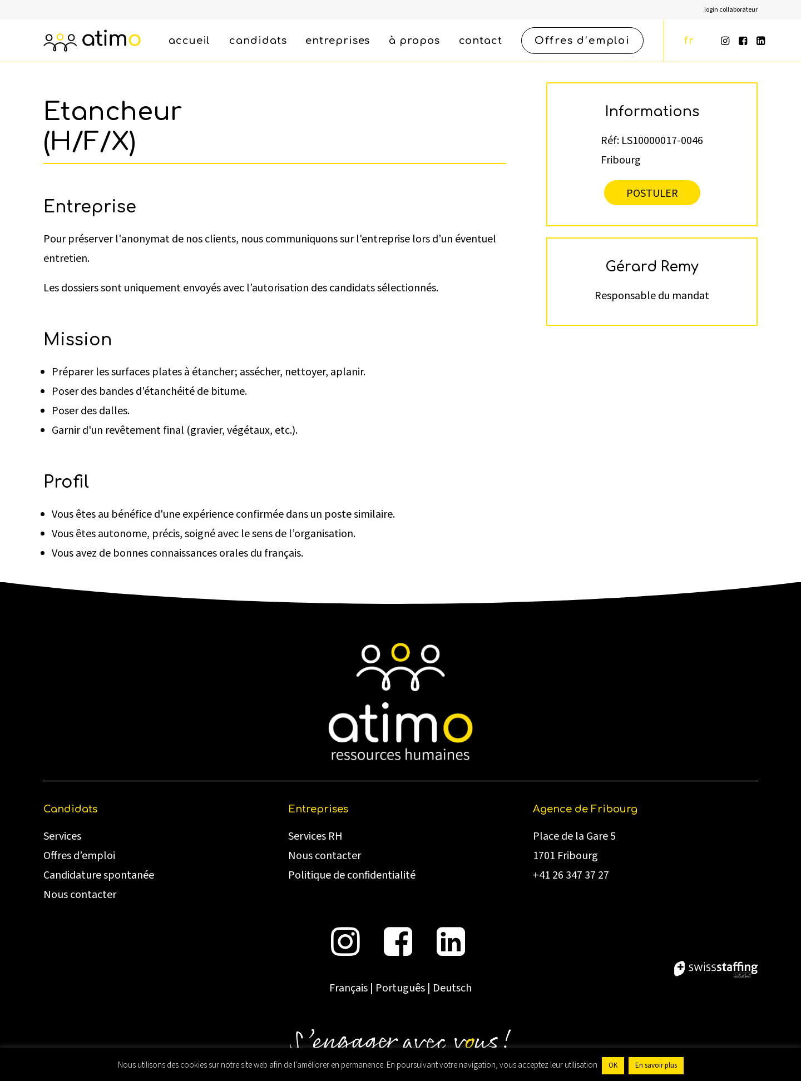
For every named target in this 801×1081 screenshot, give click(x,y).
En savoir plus (656, 1065)
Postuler (652, 193)
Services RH (315, 836)
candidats (257, 40)
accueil (189, 40)
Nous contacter (79, 895)
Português (400, 988)
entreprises (337, 40)
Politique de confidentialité (352, 875)
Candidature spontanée (98, 875)
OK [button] (613, 1065)
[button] (726, 40)
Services (62, 836)
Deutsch (452, 988)
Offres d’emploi (79, 856)
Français (348, 988)
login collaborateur (731, 9)
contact (480, 40)
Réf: (610, 140)
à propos (414, 40)
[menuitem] (731, 9)
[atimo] (92, 40)
